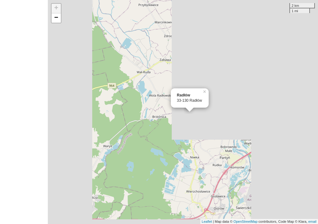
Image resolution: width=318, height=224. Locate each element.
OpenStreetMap (246, 221)
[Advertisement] (24, 112)
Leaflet (207, 221)
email (312, 221)
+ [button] (56, 8)
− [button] (56, 18)
